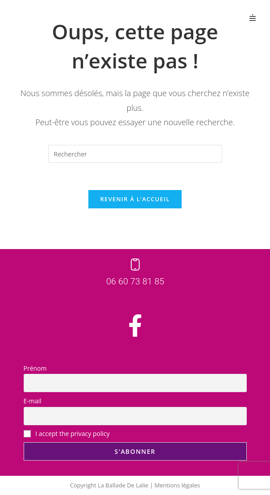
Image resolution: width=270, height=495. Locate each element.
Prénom (35, 368)
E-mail (33, 401)
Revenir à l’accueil (135, 199)
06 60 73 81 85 (135, 281)
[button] (253, 17)
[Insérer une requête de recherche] (135, 154)
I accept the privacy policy (67, 433)
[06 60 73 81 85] (135, 264)
